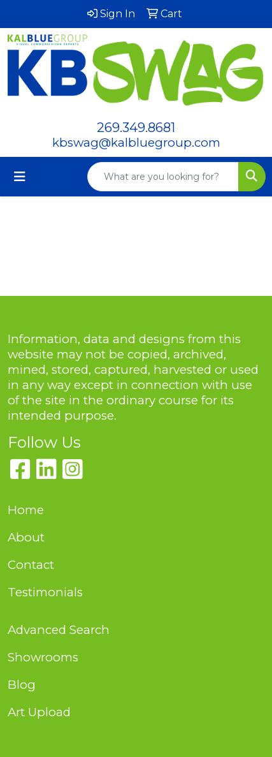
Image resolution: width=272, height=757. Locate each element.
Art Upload (39, 712)
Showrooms (43, 657)
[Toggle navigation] (19, 177)
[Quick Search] (163, 176)
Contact (31, 564)
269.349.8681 (136, 127)
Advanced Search (59, 629)
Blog (22, 684)
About (26, 537)
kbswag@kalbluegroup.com (136, 142)
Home (26, 510)
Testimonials (45, 592)
